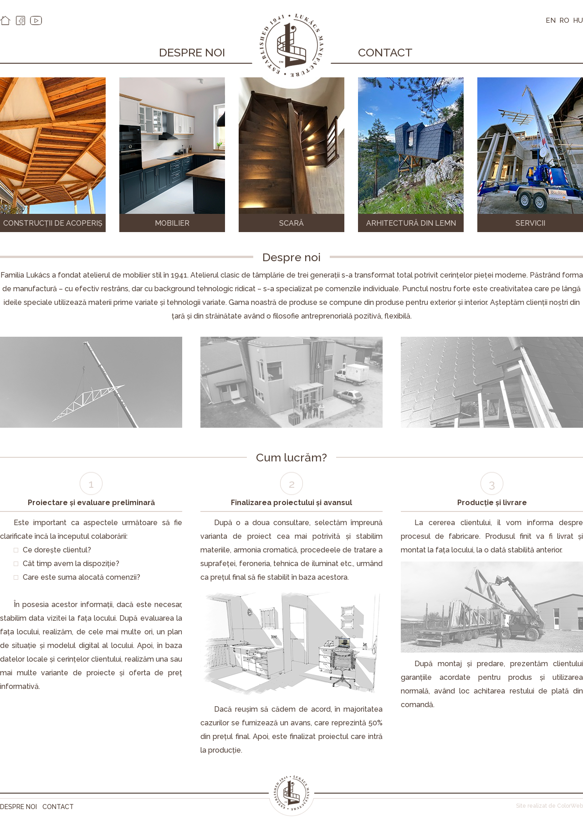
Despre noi (192, 52)
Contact (385, 52)
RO (564, 20)
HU (578, 20)
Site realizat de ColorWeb (549, 806)
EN (551, 20)
